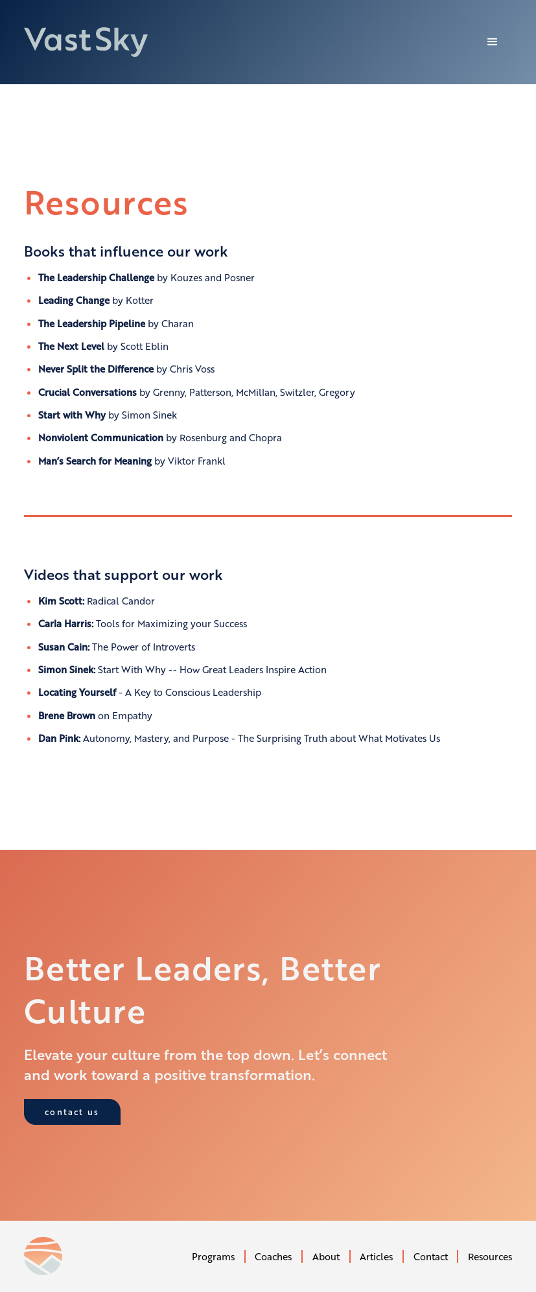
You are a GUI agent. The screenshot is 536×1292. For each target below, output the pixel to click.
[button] (492, 42)
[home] (86, 42)
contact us (72, 1111)
